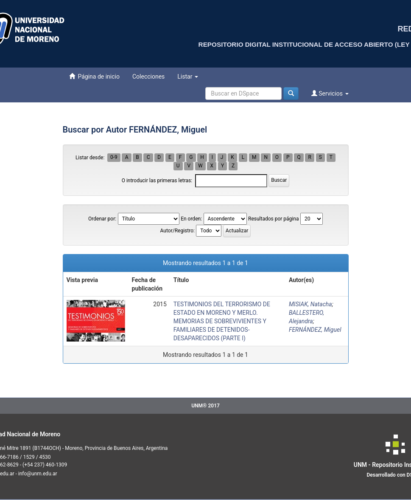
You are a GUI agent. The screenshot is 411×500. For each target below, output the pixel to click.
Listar (187, 76)
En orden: (191, 219)
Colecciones (148, 76)
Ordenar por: (102, 219)
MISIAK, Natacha (310, 304)
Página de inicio (94, 76)
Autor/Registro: (177, 231)
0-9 (113, 158)
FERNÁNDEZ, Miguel (315, 329)
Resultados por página (273, 219)
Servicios (330, 93)
